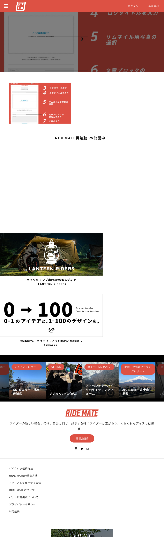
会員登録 (153, 6)
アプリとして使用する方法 (25, 419)
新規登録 (82, 375)
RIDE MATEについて (22, 426)
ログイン (133, 6)
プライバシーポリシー (22, 440)
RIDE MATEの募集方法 (23, 412)
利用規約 (14, 448)
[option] (27, 317)
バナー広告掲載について (23, 433)
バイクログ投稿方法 (21, 405)
